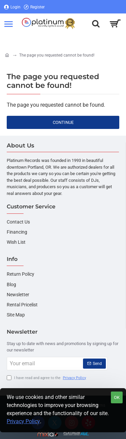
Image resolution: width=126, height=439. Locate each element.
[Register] (34, 6)
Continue (63, 122)
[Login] (12, 6)
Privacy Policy (23, 421)
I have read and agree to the (47, 378)
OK (117, 397)
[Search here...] (95, 23)
